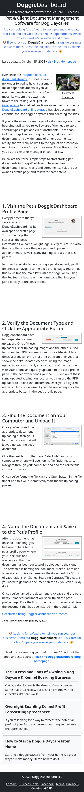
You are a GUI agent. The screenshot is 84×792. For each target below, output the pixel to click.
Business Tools (29, 784)
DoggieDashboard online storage (24, 110)
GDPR (48, 788)
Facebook (47, 784)
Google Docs (10, 105)
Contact (11, 784)
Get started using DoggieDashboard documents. (35, 614)
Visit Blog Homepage (62, 61)
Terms (60, 784)
